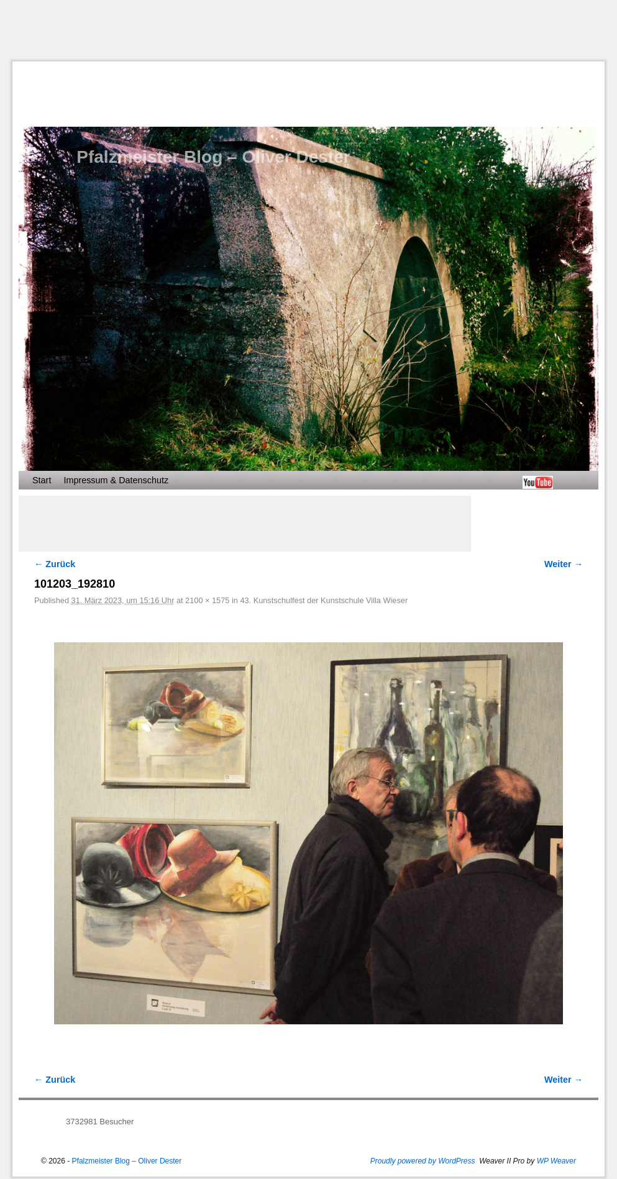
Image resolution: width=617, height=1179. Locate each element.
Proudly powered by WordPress (422, 1161)
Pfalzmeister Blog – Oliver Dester (213, 156)
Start (41, 480)
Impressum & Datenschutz (115, 480)
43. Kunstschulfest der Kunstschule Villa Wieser (324, 600)
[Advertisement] (313, 30)
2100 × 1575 (207, 600)
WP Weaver (556, 1161)
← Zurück (54, 564)
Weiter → (563, 564)
